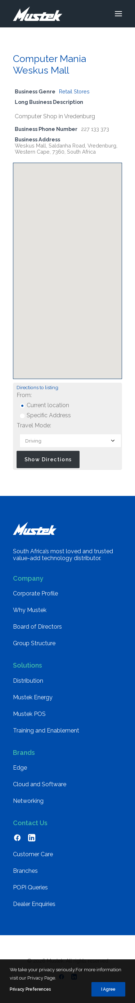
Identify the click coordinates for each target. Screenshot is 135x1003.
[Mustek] (37, 13)
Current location (44, 405)
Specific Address (45, 415)
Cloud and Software (39, 784)
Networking (28, 800)
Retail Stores (74, 91)
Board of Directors (37, 626)
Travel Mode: (34, 425)
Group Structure (34, 643)
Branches (25, 870)
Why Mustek (29, 610)
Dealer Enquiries (34, 904)
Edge (20, 767)
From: (24, 395)
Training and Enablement (46, 730)
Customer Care (33, 854)
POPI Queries (30, 887)
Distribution (28, 680)
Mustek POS (29, 714)
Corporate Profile (35, 593)
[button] (118, 13)
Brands (24, 752)
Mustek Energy (33, 697)
